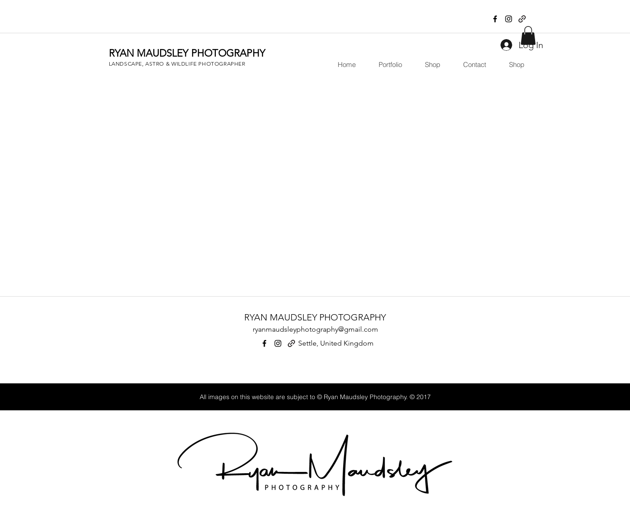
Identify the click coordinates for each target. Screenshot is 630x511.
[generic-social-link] (522, 18)
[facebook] (495, 18)
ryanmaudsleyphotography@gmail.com (315, 329)
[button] (385, 64)
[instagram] (508, 18)
